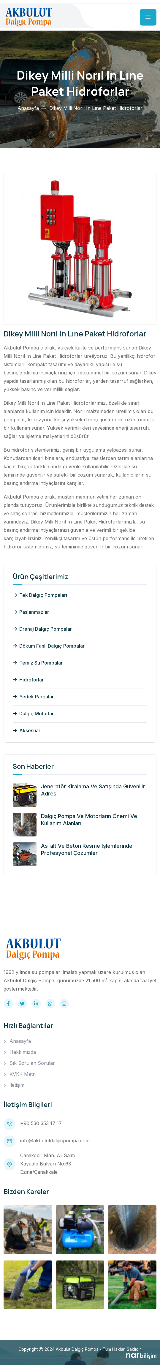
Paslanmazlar (31, 612)
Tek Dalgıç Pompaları (40, 595)
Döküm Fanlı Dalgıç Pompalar (49, 646)
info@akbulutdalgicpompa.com (55, 1140)
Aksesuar (26, 730)
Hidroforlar (28, 680)
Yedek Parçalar (33, 697)
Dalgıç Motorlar (33, 713)
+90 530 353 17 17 (41, 1123)
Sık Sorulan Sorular (32, 1063)
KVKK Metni (23, 1074)
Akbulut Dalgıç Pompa (77, 1349)
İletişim (16, 1085)
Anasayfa (28, 108)
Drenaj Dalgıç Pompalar (42, 629)
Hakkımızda (22, 1052)
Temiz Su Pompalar (38, 663)
